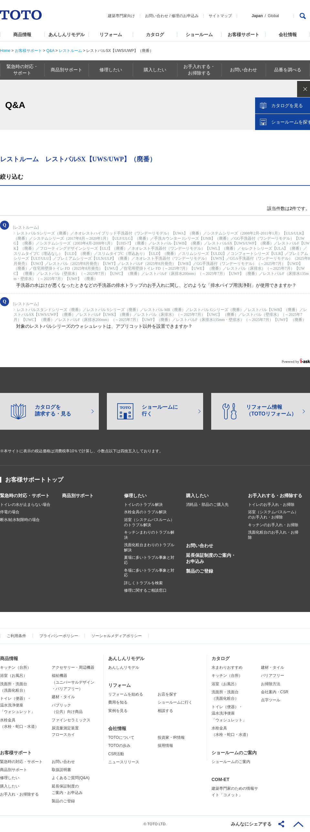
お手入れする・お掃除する (275, 495)
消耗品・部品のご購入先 (207, 504)
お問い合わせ (156, 16)
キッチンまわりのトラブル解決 (149, 535)
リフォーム (110, 34)
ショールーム (199, 34)
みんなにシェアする (251, 824)
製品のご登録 (199, 571)
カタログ (155, 34)
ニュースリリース (123, 762)
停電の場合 (9, 512)
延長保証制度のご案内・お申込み (211, 558)
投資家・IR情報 (171, 737)
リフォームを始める (125, 694)
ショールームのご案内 (234, 752)
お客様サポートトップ (34, 479)
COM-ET (220, 779)
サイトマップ (220, 16)
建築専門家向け (121, 16)
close (302, 105)
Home (5, 50)
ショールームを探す (288, 137)
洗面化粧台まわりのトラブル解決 (149, 547)
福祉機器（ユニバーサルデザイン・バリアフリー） (73, 682)
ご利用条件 (16, 636)
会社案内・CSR (274, 692)
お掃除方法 (270, 684)
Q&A (50, 50)
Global (273, 16)
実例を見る (118, 710)
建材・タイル (63, 697)
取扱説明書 (61, 769)
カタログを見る (284, 121)
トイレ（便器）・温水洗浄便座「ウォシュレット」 (17, 705)
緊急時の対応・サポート (25, 495)
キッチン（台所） (15, 667)
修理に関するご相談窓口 (145, 590)
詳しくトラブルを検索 (143, 583)
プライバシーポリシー (58, 636)
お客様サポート (243, 34)
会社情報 (288, 34)
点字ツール (270, 700)
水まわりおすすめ (227, 667)
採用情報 (165, 745)
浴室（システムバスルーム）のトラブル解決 (149, 522)
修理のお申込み (185, 16)
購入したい (197, 495)
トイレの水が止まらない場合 (25, 504)
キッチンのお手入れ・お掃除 (273, 525)
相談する (165, 710)
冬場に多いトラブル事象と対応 (149, 573)
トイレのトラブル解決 (143, 504)
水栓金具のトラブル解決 (145, 512)
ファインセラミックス (71, 720)
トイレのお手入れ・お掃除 (271, 504)
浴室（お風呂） (13, 675)
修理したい (135, 495)
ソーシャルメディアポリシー (116, 636)
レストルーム (70, 50)
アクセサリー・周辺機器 (73, 667)
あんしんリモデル (66, 34)
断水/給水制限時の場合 (20, 519)
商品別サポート (78, 495)
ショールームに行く (175, 702)
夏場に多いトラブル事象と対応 (149, 560)
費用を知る (118, 702)
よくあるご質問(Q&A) (70, 778)
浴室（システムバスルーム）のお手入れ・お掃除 (273, 514)
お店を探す (167, 694)
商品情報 (22, 34)
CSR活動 (116, 754)
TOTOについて (121, 737)
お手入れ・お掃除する (19, 794)
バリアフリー (272, 675)
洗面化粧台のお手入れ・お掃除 (273, 535)
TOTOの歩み (119, 745)
